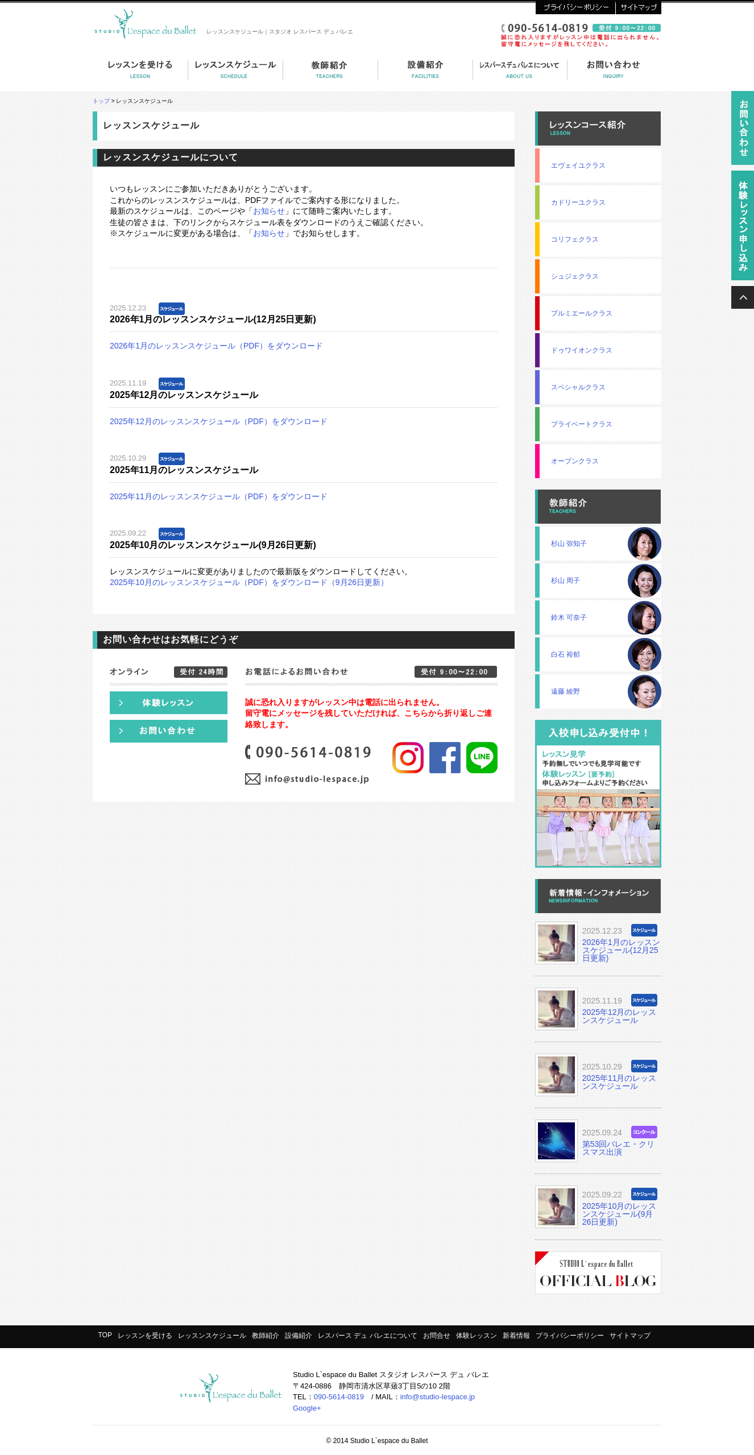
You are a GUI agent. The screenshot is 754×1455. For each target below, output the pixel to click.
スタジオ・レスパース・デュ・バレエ (147, 22)
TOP (104, 1335)
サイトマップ (638, 7)
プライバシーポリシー (575, 7)
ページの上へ (742, 297)
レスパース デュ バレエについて (520, 75)
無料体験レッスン (742, 228)
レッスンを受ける (140, 75)
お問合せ (436, 1336)
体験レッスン (476, 1336)
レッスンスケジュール (212, 1336)
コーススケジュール (235, 75)
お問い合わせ (614, 75)
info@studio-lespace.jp (437, 1396)
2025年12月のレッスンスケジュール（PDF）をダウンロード (219, 421)
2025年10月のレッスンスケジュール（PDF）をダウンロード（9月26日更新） (249, 582)
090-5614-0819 (339, 1396)
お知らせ (269, 210)
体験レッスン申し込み (168, 702)
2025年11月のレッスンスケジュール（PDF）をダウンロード (219, 496)
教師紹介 (330, 75)
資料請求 (742, 131)
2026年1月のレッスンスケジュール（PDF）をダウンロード (216, 345)
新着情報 (516, 1336)
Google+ (307, 1408)
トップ (101, 101)
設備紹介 (425, 75)
